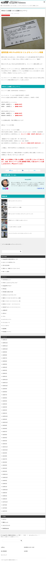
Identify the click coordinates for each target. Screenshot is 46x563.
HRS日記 (4, 288)
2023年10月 (5, 416)
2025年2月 (5, 373)
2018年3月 (5, 495)
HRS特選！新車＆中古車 (8, 291)
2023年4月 (5, 419)
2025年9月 (5, 352)
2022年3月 (5, 443)
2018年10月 (5, 489)
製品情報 (4, 328)
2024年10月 (5, 385)
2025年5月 (5, 364)
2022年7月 (5, 431)
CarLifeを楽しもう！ (7, 279)
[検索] (12, 251)
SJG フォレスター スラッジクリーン (15, 200)
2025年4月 (5, 367)
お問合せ (3, 547)
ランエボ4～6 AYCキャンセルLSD (14, 226)
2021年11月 (5, 446)
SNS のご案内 (6, 271)
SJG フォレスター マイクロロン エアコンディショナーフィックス (20, 213)
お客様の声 (5, 310)
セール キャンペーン (5, 15)
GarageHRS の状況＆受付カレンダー (10, 259)
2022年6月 (5, 434)
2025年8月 (5, 355)
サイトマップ (4, 555)
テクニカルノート (6, 322)
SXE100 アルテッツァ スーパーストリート (11, 307)
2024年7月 (5, 394)
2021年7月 (5, 459)
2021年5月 (5, 465)
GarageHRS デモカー (7, 285)
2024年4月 (5, 404)
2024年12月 (5, 379)
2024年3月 (5, 407)
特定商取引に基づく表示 (29, 547)
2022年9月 (5, 425)
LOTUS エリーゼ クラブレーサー (9, 294)
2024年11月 (5, 382)
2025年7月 (5, 358)
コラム (4, 316)
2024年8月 (5, 391)
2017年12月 (5, 501)
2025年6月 (5, 361)
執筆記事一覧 (40, 188)
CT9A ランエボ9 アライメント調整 (14, 207)
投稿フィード (5, 522)
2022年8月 (5, 428)
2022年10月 (5, 422)
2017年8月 (5, 508)
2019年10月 (5, 477)
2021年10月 (5, 449)
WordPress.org (6, 528)
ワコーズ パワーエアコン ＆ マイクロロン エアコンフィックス (20, 233)
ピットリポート (6, 325)
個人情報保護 (4, 551)
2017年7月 (5, 511)
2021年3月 (5, 471)
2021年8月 (5, 456)
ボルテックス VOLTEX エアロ (9, 262)
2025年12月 (5, 342)
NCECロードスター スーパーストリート (11, 304)
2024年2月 (5, 410)
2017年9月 (5, 504)
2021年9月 (5, 452)
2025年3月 (5, 370)
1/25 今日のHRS (6, 265)
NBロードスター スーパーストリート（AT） (12, 301)
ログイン (4, 519)
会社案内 (26, 551)
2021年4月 (5, 468)
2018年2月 (5, 498)
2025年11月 (5, 345)
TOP (11, 535)
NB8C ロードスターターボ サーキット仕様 (11, 298)
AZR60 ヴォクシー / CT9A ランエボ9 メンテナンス (17, 220)
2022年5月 (5, 437)
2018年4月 (5, 492)
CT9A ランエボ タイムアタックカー (10, 282)
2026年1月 (5, 339)
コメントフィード (6, 525)
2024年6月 (5, 397)
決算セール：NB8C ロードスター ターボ (11, 268)
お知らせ (4, 313)
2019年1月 (5, 486)
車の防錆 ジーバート (7, 331)
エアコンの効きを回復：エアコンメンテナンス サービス (12, 244)
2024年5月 (5, 400)
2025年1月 (5, 376)
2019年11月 (5, 474)
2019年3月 (5, 483)
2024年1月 (5, 413)
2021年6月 (5, 462)
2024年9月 (5, 388)
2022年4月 (5, 440)
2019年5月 (5, 480)
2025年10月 (5, 348)
